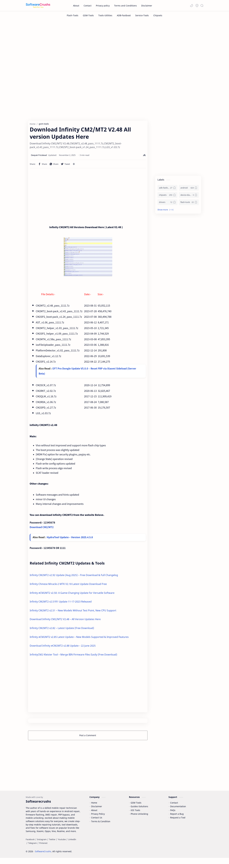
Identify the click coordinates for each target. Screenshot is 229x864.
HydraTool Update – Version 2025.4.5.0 (70, 539)
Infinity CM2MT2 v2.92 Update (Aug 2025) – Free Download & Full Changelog (74, 576)
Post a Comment (87, 736)
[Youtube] (62, 845)
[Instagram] (42, 845)
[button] (191, 5)
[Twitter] (52, 845)
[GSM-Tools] (88, 15)
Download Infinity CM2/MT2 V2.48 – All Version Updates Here (65, 621)
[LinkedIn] (72, 845)
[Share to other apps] (74, 165)
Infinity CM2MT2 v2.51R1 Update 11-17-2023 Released (61, 603)
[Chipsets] (157, 15)
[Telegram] (32, 849)
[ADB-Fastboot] (124, 15)
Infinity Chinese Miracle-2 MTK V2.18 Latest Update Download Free (68, 585)
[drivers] (167, 204)
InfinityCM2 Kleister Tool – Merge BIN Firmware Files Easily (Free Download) (73, 656)
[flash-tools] (189, 204)
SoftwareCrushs (43, 857)
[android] (189, 189)
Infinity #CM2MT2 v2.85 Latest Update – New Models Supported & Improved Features (79, 638)
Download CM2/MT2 (42, 528)
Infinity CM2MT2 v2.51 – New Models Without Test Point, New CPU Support (73, 612)
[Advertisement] (114, 45)
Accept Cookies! (181, 853)
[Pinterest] (43, 849)
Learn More (200, 853)
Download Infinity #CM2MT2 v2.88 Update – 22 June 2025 (63, 647)
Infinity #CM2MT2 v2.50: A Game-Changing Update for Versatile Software (72, 594)
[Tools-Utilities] (105, 15)
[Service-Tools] (142, 15)
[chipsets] (167, 196)
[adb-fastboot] (167, 189)
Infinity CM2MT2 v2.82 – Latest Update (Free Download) (62, 629)
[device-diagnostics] (189, 196)
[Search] (202, 5)
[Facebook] (30, 845)
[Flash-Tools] (72, 15)
